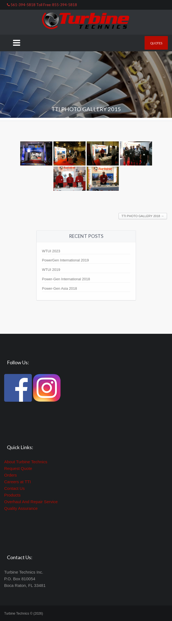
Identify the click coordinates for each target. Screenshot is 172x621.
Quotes (156, 43)
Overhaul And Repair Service (31, 501)
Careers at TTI (17, 481)
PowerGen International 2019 (65, 260)
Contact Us (14, 488)
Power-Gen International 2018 (66, 279)
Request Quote (18, 468)
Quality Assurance (21, 508)
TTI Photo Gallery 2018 (143, 216)
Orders (10, 475)
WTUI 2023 (51, 251)
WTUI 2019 (51, 270)
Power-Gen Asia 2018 (59, 288)
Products (12, 495)
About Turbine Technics (25, 461)
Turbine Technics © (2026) (23, 613)
